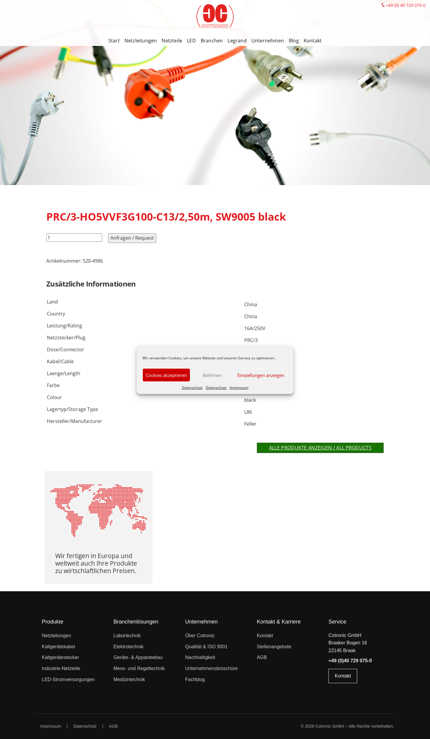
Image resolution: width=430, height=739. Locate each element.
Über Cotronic (200, 635)
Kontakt (313, 40)
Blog (294, 40)
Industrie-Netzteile (61, 668)
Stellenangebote (274, 646)
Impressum (239, 387)
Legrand (237, 40)
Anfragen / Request (132, 238)
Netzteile (172, 40)
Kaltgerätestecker (60, 657)
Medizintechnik (129, 679)
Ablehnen (212, 375)
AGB (262, 657)
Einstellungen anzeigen (260, 375)
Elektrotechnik (128, 646)
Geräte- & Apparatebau (138, 657)
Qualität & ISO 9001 (206, 646)
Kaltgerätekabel (58, 646)
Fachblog (195, 679)
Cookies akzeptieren (166, 375)
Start (114, 40)
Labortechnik (127, 635)
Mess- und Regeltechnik (139, 668)
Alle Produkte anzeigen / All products (320, 447)
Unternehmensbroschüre (211, 668)
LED (191, 40)
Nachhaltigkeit (200, 657)
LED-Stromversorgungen (68, 679)
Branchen (212, 40)
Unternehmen (267, 40)
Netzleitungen (141, 40)
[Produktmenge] (74, 237)
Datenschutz (192, 387)
